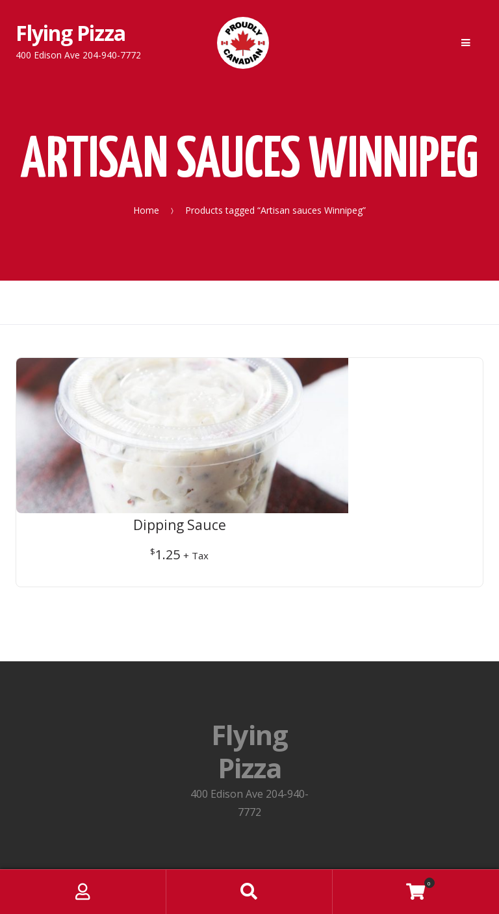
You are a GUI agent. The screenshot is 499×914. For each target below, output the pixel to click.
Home (146, 209)
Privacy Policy (249, 765)
